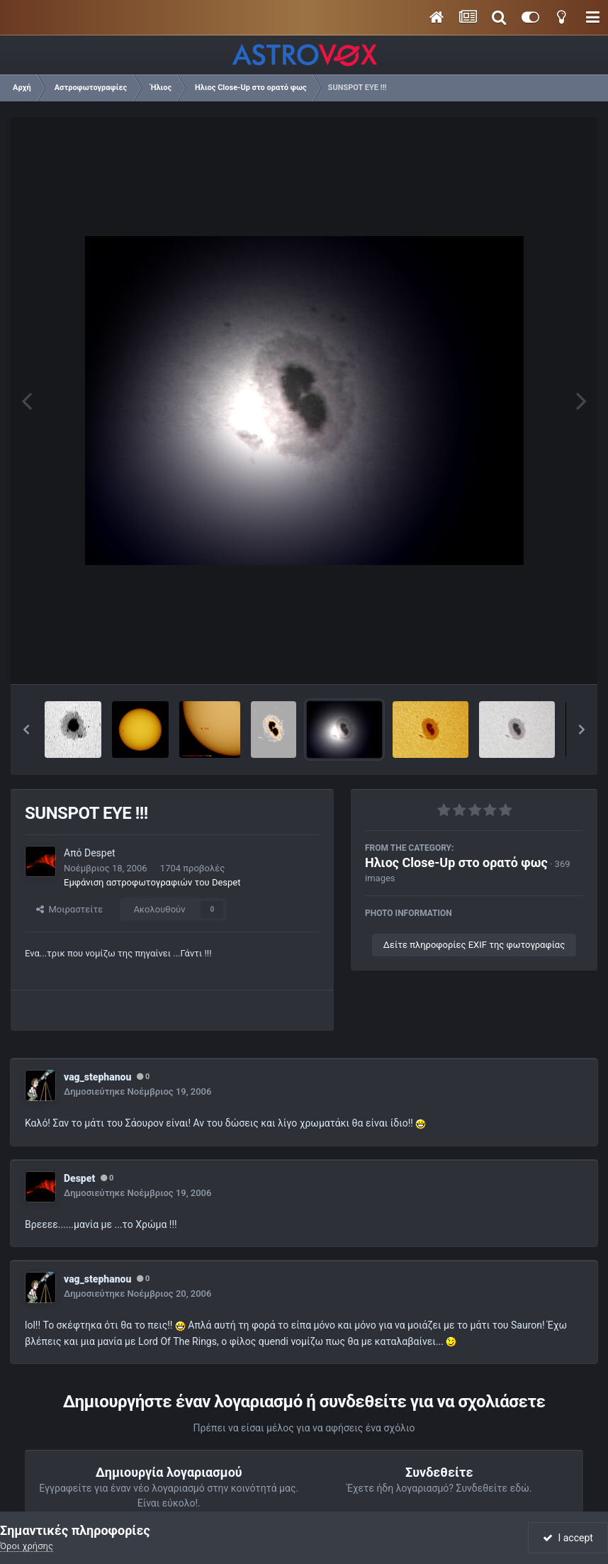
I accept (567, 1537)
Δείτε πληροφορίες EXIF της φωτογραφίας (474, 944)
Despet (100, 853)
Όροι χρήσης (26, 1546)
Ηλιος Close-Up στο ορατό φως (456, 862)
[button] (26, 729)
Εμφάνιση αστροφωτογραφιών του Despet (152, 882)
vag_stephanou (97, 1077)
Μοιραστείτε (69, 909)
